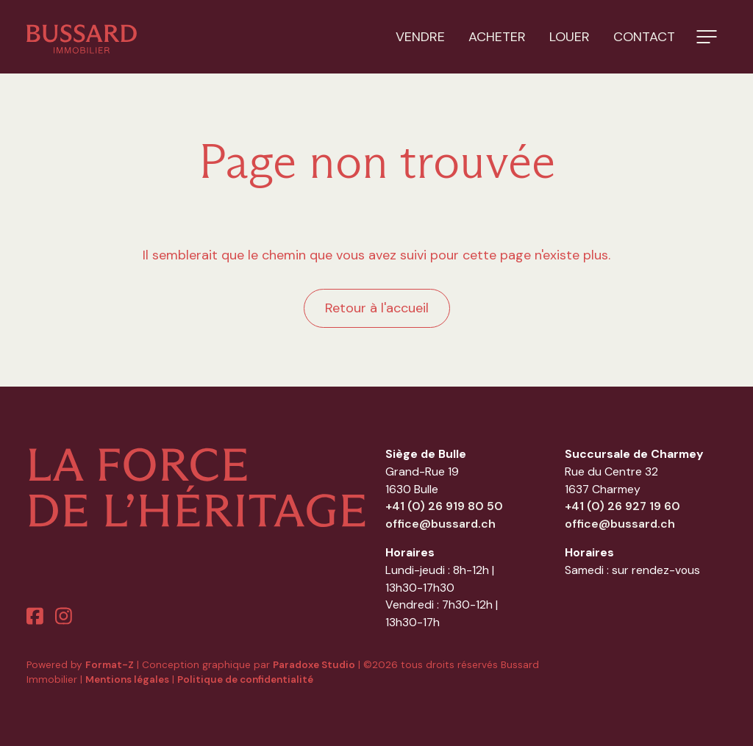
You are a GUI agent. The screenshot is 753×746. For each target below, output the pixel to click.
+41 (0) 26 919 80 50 (444, 506)
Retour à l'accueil (377, 308)
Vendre (420, 37)
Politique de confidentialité (245, 679)
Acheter (497, 37)
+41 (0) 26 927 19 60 (622, 506)
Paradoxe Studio (314, 665)
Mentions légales (127, 679)
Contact (644, 37)
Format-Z (109, 665)
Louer (569, 37)
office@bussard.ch (440, 523)
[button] (707, 37)
